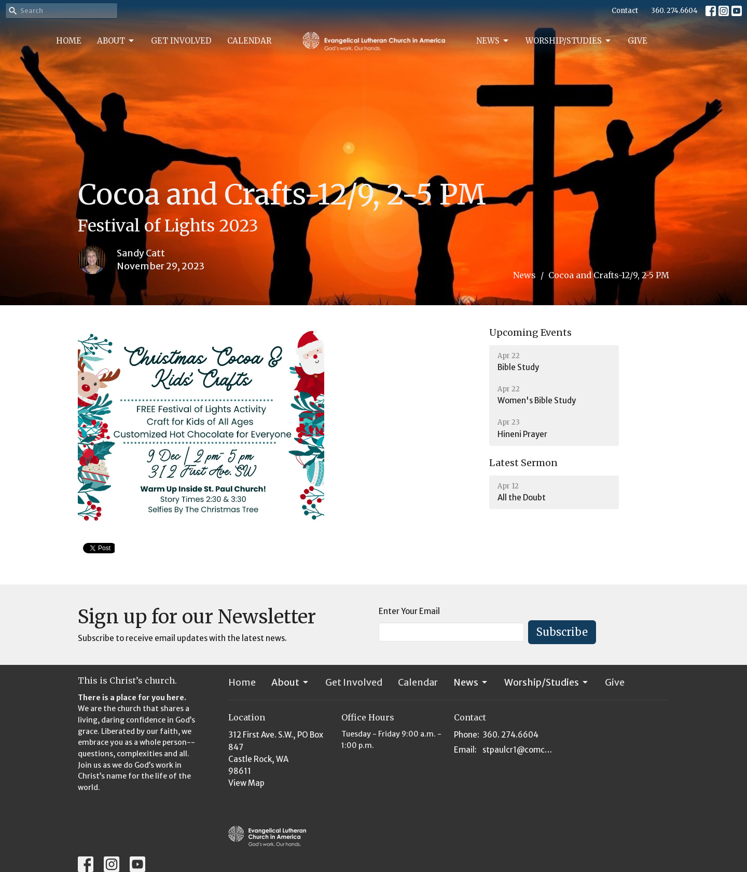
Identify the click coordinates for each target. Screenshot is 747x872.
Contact (625, 10)
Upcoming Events (530, 332)
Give (637, 41)
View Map (246, 783)
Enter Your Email (409, 611)
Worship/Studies (568, 41)
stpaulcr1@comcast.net (519, 750)
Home (68, 41)
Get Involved (181, 41)
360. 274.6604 (674, 10)
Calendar (249, 41)
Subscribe (562, 631)
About (116, 41)
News (493, 41)
